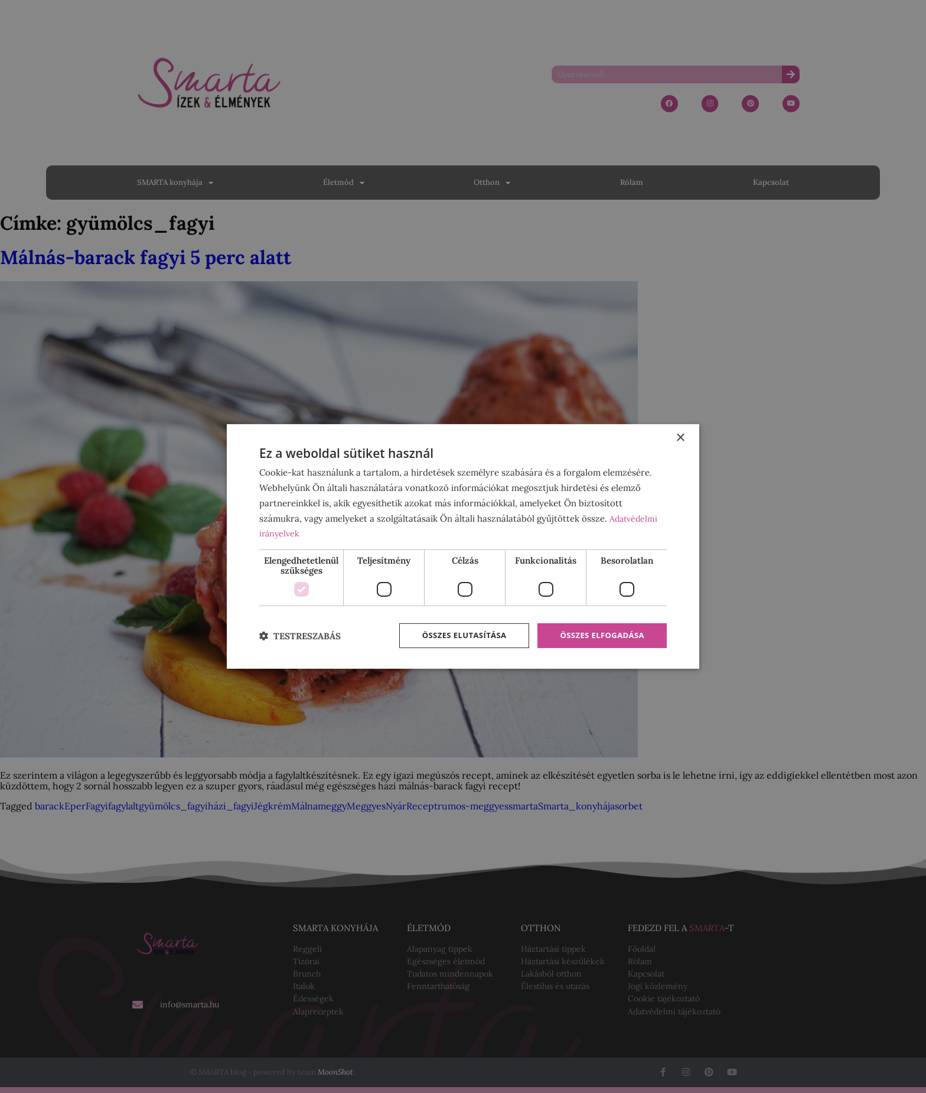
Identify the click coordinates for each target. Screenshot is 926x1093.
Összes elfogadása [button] (599, 635)
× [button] (680, 436)
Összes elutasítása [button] (455, 635)
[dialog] (463, 546)
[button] (300, 636)
